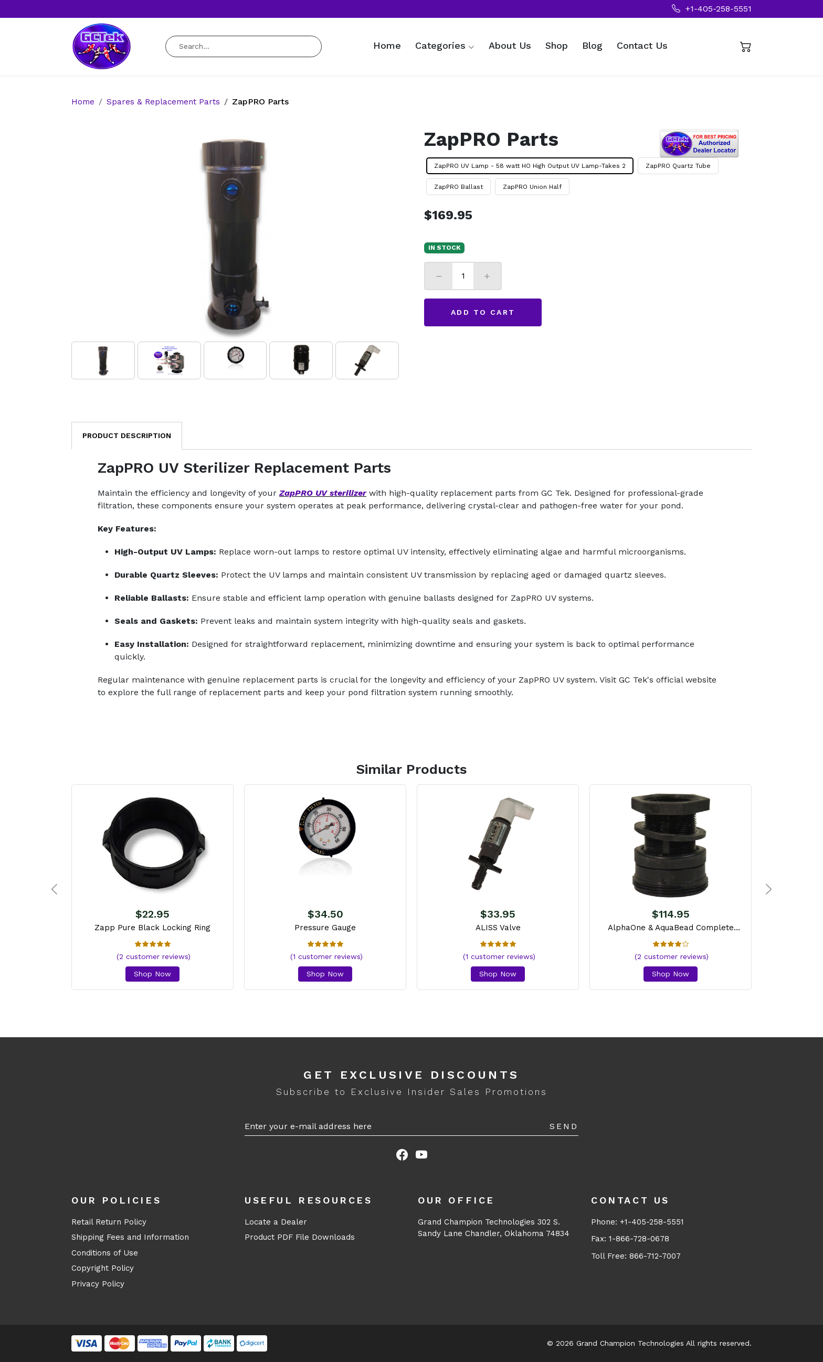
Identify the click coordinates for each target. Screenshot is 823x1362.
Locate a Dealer (276, 1222)
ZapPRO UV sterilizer (322, 493)
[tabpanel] (411, 579)
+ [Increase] (487, 276)
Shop (556, 45)
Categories (440, 45)
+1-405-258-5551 (712, 9)
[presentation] (54, 890)
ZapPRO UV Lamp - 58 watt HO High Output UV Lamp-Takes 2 (530, 165)
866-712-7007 (655, 1256)
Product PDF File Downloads (300, 1237)
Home (387, 45)
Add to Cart (483, 312)
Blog (592, 45)
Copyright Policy (102, 1268)
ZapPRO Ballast (458, 186)
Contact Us (642, 45)
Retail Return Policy (108, 1222)
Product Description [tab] (126, 435)
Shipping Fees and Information (130, 1237)
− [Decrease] (439, 276)
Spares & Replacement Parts (165, 102)
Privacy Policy (97, 1284)
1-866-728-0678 (639, 1238)
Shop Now (152, 974)
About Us (510, 45)
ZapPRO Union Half (532, 186)
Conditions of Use (104, 1253)
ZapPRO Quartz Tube (678, 165)
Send (564, 1126)
